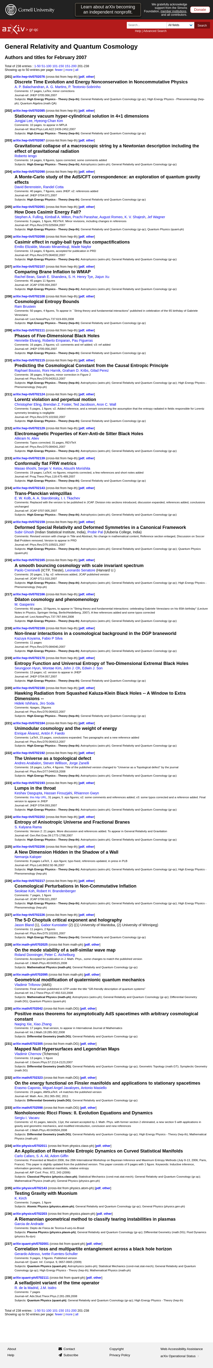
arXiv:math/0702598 (28, 1107)
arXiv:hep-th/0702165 (29, 560)
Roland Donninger (28, 955)
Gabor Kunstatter (54, 925)
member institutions (173, 11)
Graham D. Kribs (75, 370)
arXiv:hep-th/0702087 (29, 140)
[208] (8, 296)
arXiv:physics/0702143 (30, 1188)
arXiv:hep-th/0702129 (29, 428)
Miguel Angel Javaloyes (61, 1088)
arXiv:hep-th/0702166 (29, 594)
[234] (8, 1146)
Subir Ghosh (24, 532)
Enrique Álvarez (26, 733)
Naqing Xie (23, 1024)
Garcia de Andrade (29, 1224)
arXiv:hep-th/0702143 (29, 488)
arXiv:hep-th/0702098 (29, 236)
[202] (8, 110)
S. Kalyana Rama (28, 827)
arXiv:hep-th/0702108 (29, 296)
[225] (8, 846)
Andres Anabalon (27, 763)
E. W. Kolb (22, 498)
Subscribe (70, 1355)
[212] (8, 428)
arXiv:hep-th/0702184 (29, 723)
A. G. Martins (56, 87)
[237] (8, 1243)
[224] (8, 817)
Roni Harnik (51, 370)
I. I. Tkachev (70, 498)
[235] (8, 1188)
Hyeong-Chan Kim (48, 121)
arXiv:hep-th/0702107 (29, 266)
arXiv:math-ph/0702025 (31, 944)
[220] (8, 688)
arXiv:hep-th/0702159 (29, 522)
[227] (8, 915)
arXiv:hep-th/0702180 (29, 688)
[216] (8, 560)
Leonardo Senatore (80, 570)
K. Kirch (20, 1198)
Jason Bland (24, 925)
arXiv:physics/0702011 (30, 1146)
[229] (8, 974)
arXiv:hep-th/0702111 (29, 330)
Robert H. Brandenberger (56, 891)
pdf (81, 76)
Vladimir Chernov (27, 1054)
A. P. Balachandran (29, 87)
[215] (8, 522)
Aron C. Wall (106, 404)
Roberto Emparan (56, 340)
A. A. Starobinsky (46, 498)
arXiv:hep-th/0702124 (29, 394)
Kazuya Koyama (27, 638)
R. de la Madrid (26, 1288)
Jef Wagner (156, 217)
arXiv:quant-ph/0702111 (31, 1277)
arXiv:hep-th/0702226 (29, 915)
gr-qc (33, 30)
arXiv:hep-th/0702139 (29, 458)
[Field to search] (180, 25)
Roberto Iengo (25, 156)
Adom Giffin (59, 1156)
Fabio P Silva (52, 638)
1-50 (37, 66)
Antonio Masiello (94, 1088)
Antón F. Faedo (53, 733)
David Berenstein (27, 187)
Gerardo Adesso (27, 1254)
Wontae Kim (51, 668)
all (76, 70)
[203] (8, 140)
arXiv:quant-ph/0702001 (31, 1243)
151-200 (71, 66)
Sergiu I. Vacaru (26, 1118)
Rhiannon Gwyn (86, 793)
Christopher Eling (27, 404)
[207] (8, 266)
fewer (59, 70)
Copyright (117, 1349)
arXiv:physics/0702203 (30, 1213)
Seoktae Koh (24, 891)
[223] (8, 783)
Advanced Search (155, 31)
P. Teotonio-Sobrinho (84, 87)
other (90, 76)
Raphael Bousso (27, 370)
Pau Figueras (82, 340)
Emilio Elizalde (25, 247)
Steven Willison (55, 763)
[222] (8, 753)
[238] (8, 1277)
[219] (8, 658)
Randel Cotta (53, 187)
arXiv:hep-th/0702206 (29, 846)
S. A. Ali (42, 1156)
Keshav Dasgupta (28, 793)
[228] (8, 944)
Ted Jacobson (84, 404)
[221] (8, 723)
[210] (8, 360)
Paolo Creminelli (27, 570)
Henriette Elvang (27, 340)
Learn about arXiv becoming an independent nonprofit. (108, 9)
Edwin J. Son (92, 668)
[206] (8, 236)
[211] (8, 394)
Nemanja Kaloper (28, 857)
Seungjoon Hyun (27, 668)
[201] (8, 76)
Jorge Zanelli (79, 763)
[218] (8, 628)
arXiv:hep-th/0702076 (29, 76)
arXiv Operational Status (180, 1356)
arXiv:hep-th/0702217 (29, 881)
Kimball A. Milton (58, 217)
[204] (8, 171)
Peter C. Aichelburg (59, 955)
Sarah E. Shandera (51, 277)
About (11, 1349)
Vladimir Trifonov (27, 985)
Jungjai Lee (23, 121)
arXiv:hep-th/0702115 (29, 360)
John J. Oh (71, 668)
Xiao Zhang (43, 1024)
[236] (8, 1213)
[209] (8, 330)
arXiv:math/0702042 (28, 1008)
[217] (8, 594)
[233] (8, 1107)
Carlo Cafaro (24, 1156)
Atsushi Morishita (77, 468)
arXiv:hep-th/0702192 (29, 753)
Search (202, 25)
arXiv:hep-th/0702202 (29, 817)
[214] (8, 488)
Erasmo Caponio (27, 1088)
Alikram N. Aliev (26, 438)
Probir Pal (95, 532)
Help (138, 31)
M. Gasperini (24, 604)
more (69, 70)
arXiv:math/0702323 (28, 1077)
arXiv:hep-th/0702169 (29, 628)
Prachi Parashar (85, 217)
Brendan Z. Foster (57, 404)
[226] (8, 881)
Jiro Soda (47, 703)
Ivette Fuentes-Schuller (60, 1254)
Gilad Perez (99, 370)
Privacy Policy (120, 1355)
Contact (69, 1349)
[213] (8, 458)
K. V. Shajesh (135, 217)
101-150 (58, 66)
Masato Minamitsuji (54, 247)
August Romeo (111, 217)
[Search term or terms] (148, 25)
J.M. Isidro (48, 1288)
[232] (8, 1077)
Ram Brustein (25, 306)
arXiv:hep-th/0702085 (29, 110)
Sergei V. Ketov (50, 468)
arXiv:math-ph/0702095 (31, 974)
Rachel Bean (24, 277)
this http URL (38, 797)
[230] (8, 1008)
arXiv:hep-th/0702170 (29, 658)
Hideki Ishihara (26, 703)
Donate (200, 9)
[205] (8, 207)
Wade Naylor (81, 247)
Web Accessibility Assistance (181, 1349)
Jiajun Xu (102, 277)
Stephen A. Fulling (28, 217)
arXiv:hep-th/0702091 (29, 207)
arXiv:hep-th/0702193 (29, 783)
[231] (8, 1043)
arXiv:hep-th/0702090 (29, 171)
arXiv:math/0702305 (28, 1043)
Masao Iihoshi (25, 468)
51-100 (46, 66)
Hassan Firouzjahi (58, 793)
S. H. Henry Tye (80, 277)
